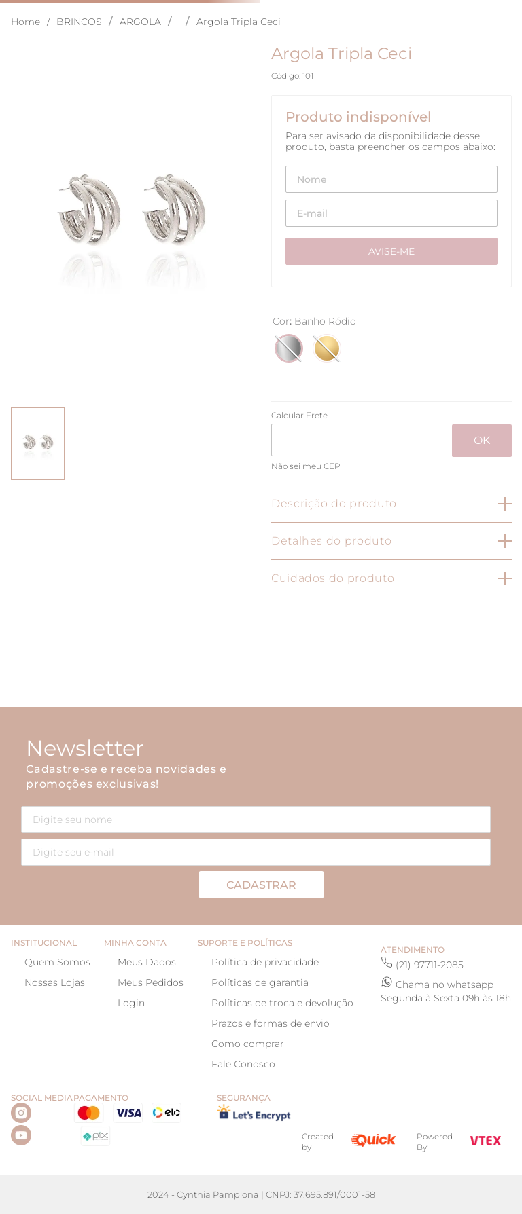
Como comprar (247, 1043)
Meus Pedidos (151, 982)
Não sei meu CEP (306, 466)
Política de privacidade (265, 962)
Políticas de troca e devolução (282, 1003)
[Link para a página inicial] (33, 21)
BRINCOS (79, 21)
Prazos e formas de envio (270, 1023)
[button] (288, 348)
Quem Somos (57, 962)
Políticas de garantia (260, 982)
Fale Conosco (243, 1064)
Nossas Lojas (54, 982)
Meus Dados (147, 962)
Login (131, 1003)
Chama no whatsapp (444, 984)
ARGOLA (140, 21)
